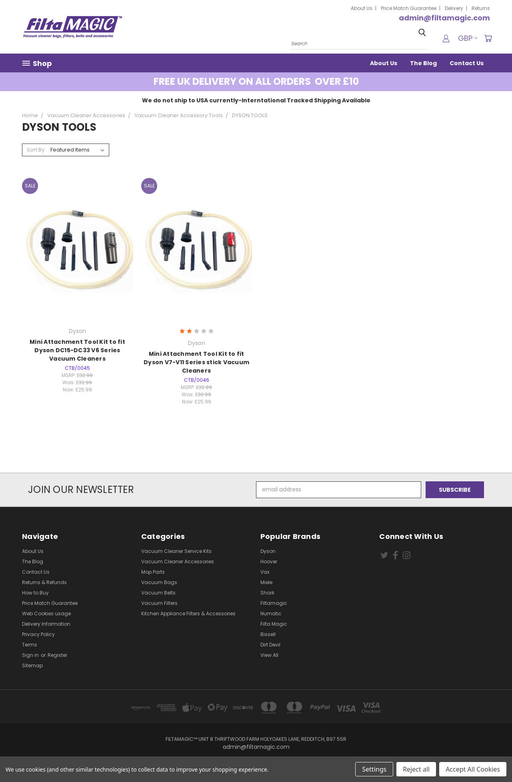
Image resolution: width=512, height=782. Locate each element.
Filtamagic (273, 603)
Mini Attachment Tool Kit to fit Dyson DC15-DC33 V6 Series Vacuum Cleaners (77, 350)
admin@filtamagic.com (444, 18)
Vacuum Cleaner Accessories (177, 561)
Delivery (454, 8)
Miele (266, 582)
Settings (374, 769)
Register (57, 655)
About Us (361, 8)
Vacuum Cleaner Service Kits (176, 551)
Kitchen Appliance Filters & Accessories (188, 613)
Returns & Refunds (44, 582)
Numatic (271, 613)
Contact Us (467, 63)
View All (269, 655)
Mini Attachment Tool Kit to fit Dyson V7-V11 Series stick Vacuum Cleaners (196, 362)
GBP (468, 38)
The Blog (423, 63)
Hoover (268, 561)
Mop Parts (153, 572)
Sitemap (32, 665)
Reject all (416, 769)
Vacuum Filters (159, 603)
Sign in (31, 655)
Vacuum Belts (158, 592)
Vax (265, 572)
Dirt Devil (270, 644)
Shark (267, 592)
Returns (481, 8)
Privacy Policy (38, 634)
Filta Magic (273, 623)
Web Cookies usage (46, 613)
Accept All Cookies (473, 769)
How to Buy (35, 592)
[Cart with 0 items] (488, 38)
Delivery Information (46, 623)
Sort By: (36, 150)
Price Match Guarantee (408, 8)
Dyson (268, 551)
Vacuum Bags (159, 582)
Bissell (268, 634)
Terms (29, 644)
